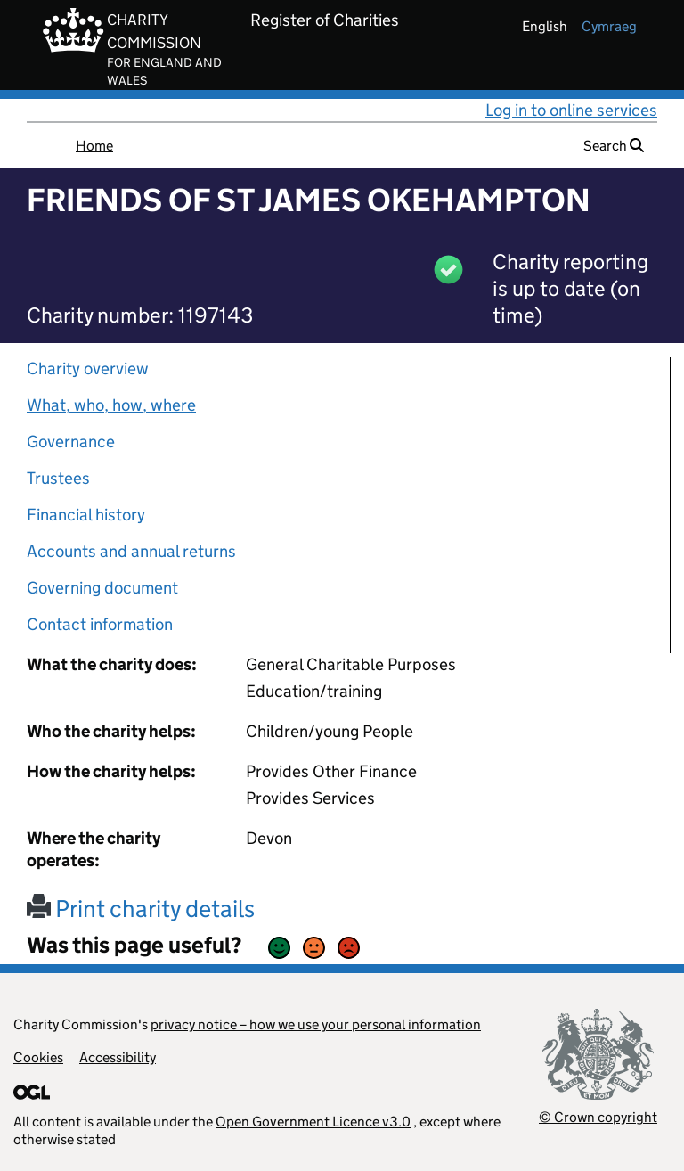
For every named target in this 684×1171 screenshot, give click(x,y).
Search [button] (613, 145)
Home (94, 145)
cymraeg (609, 26)
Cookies (38, 1057)
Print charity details (141, 908)
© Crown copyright (598, 1117)
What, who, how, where (111, 405)
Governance (71, 441)
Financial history (86, 514)
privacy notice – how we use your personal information (316, 1024)
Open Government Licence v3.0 (313, 1121)
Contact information (100, 624)
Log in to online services (571, 110)
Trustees (58, 478)
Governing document (102, 587)
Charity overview (88, 368)
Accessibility (117, 1057)
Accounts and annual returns (131, 551)
